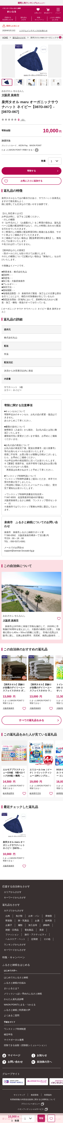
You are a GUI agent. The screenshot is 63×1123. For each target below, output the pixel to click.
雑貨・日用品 (12, 930)
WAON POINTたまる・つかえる (20, 1004)
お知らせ (39, 1055)
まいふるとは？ (11, 988)
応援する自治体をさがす (7, 19)
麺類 (20, 925)
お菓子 (8, 925)
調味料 (46, 925)
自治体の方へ (42, 1061)
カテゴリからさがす (14, 910)
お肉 (7, 916)
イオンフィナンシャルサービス (30, 1109)
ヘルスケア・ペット (15, 939)
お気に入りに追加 (59, 618)
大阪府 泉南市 (10, 95)
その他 (47, 939)
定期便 (34, 939)
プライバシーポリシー (30, 1104)
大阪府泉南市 (8, 708)
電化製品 (29, 930)
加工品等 (32, 925)
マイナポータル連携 (14, 1039)
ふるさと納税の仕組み (15, 983)
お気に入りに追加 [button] (24, 708)
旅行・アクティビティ (36, 934)
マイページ (11, 1055)
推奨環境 (34, 1095)
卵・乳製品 (23, 920)
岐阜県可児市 (35, 793)
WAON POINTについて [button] (37, 150)
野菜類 (8, 920)
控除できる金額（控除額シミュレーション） (26, 1045)
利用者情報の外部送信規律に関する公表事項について (32, 1099)
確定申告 (8, 1034)
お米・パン (33, 916)
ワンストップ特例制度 (15, 1029)
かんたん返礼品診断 (14, 999)
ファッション (12, 934)
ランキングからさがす (15, 944)
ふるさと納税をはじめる (55, 19)
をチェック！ (31, 3)
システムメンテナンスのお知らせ (33, 30)
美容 (41, 930)
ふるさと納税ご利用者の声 (17, 1010)
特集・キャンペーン (39, 19)
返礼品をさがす (24, 19)
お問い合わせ (12, 1061)
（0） (23, 120)
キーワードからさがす (15, 897)
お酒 (37, 920)
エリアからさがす (12, 892)
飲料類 (48, 920)
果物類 (48, 916)
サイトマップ (19, 1095)
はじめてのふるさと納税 (16, 977)
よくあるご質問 (11, 1015)
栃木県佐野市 (8, 793)
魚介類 (19, 916)
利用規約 (48, 1095)
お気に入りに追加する (23, 181)
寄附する (31, 171)
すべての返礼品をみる (31, 720)
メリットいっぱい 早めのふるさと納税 (23, 993)
